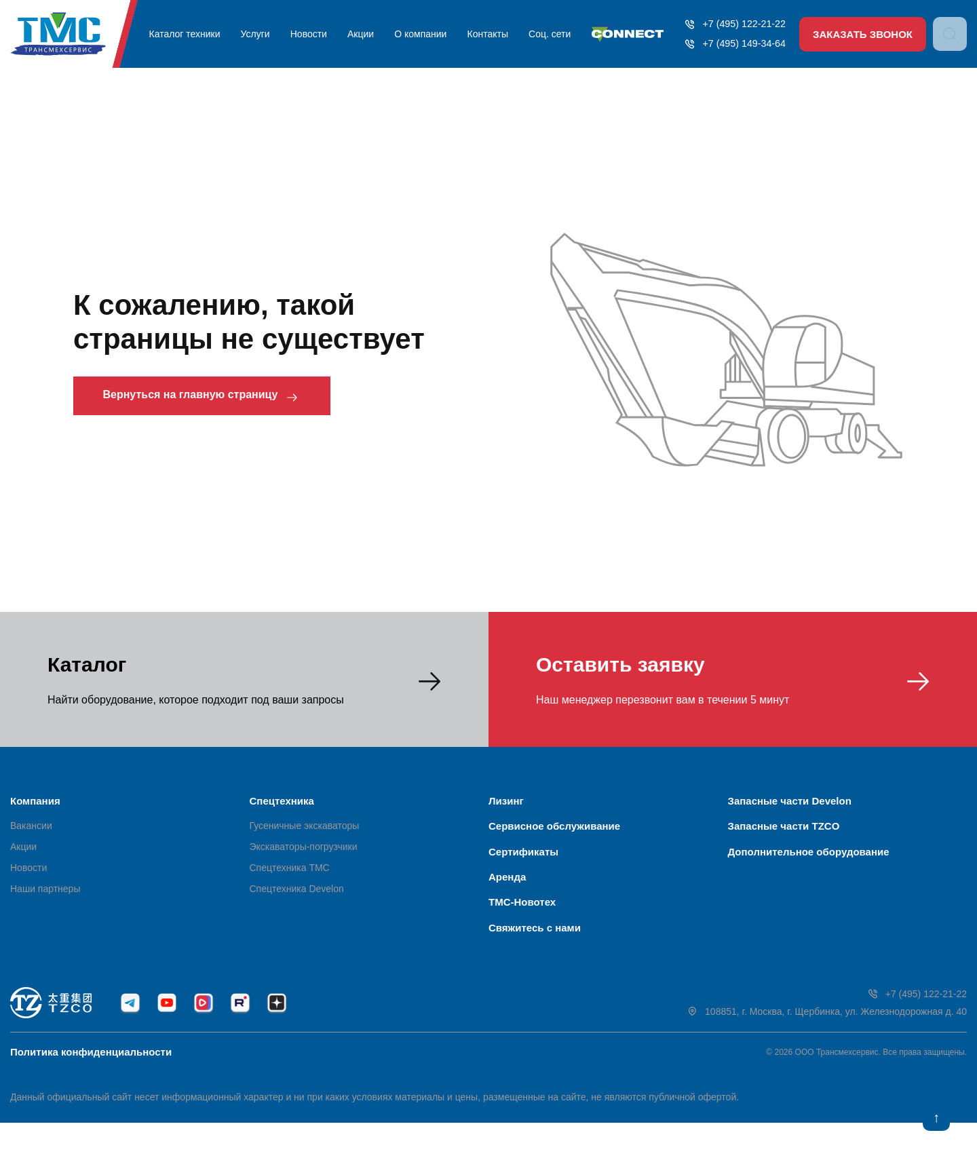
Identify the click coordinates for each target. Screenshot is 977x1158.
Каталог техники (191, 33)
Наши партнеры (45, 894)
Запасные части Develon (789, 801)
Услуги (259, 33)
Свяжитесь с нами (534, 957)
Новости (310, 33)
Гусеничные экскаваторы (305, 831)
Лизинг (506, 801)
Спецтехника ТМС (290, 873)
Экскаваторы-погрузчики (304, 852)
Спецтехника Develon (297, 894)
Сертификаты (523, 863)
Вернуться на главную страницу (222, 397)
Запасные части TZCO (784, 832)
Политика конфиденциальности (91, 1087)
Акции (360, 33)
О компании (417, 33)
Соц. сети (541, 33)
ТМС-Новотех (522, 925)
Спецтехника (282, 801)
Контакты (481, 33)
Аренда (507, 894)
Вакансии (31, 831)
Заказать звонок (861, 34)
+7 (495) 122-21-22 (728, 24)
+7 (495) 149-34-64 (728, 44)
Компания (35, 801)
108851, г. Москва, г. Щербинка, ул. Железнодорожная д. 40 (827, 1047)
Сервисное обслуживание (554, 832)
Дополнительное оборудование (808, 863)
